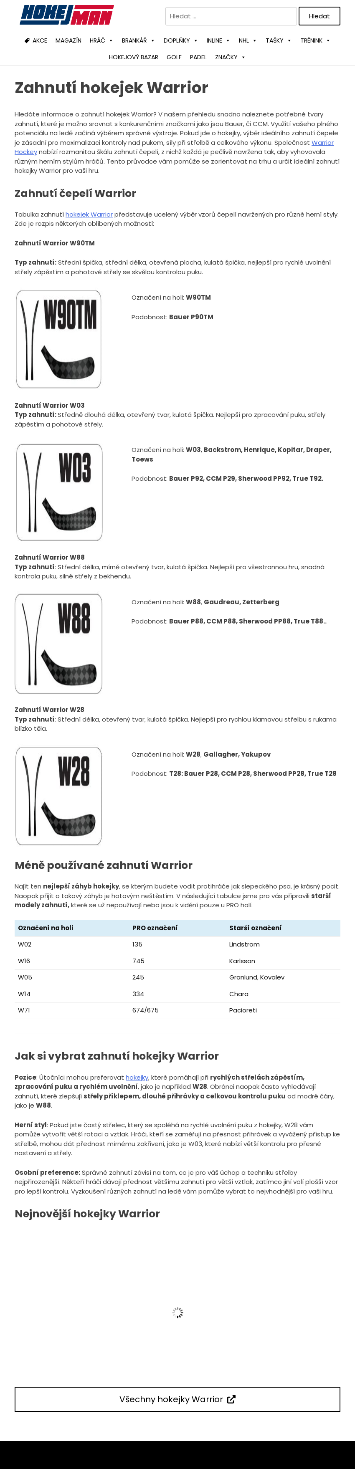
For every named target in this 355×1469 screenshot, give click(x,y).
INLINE (219, 40)
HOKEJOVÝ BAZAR (133, 57)
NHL (248, 40)
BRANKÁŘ (138, 40)
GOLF (174, 57)
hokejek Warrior (89, 214)
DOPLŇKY (181, 40)
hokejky (137, 1077)
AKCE (40, 40)
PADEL (198, 57)
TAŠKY (279, 40)
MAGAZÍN (68, 40)
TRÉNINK (315, 40)
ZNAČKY (230, 57)
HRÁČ (102, 40)
